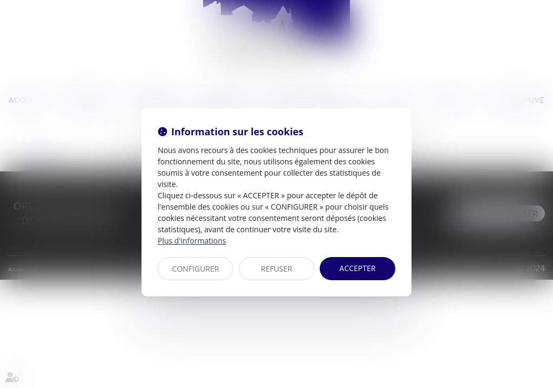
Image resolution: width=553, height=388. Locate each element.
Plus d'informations (192, 240)
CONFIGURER (195, 269)
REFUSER (276, 269)
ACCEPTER (358, 268)
